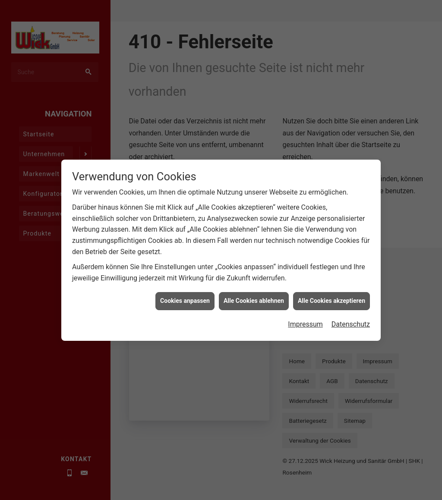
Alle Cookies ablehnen (254, 308)
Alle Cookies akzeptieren (331, 308)
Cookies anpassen (185, 308)
